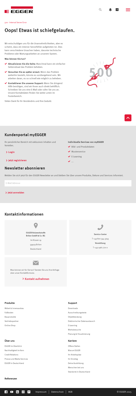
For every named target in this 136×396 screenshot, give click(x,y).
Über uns (10, 341)
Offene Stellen (74, 346)
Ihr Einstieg (73, 359)
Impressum (41, 392)
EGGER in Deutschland (14, 363)
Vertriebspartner (12, 321)
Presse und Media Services (16, 359)
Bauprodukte (10, 317)
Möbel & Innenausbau (14, 308)
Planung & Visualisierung (79, 334)
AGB (70, 392)
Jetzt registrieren (16, 160)
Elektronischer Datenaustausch (81, 321)
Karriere (72, 341)
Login (10, 152)
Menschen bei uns (76, 368)
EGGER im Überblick (13, 346)
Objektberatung (74, 317)
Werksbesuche (74, 330)
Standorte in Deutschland (79, 372)
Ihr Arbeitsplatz (74, 355)
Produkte (10, 303)
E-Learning (72, 326)
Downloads (73, 308)
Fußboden (9, 313)
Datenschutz (57, 392)
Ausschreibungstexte (77, 313)
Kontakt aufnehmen (35, 279)
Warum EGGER (74, 350)
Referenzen (11, 378)
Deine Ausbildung (75, 363)
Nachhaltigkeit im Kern (14, 350)
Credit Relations (11, 355)
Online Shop (10, 326)
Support (72, 303)
